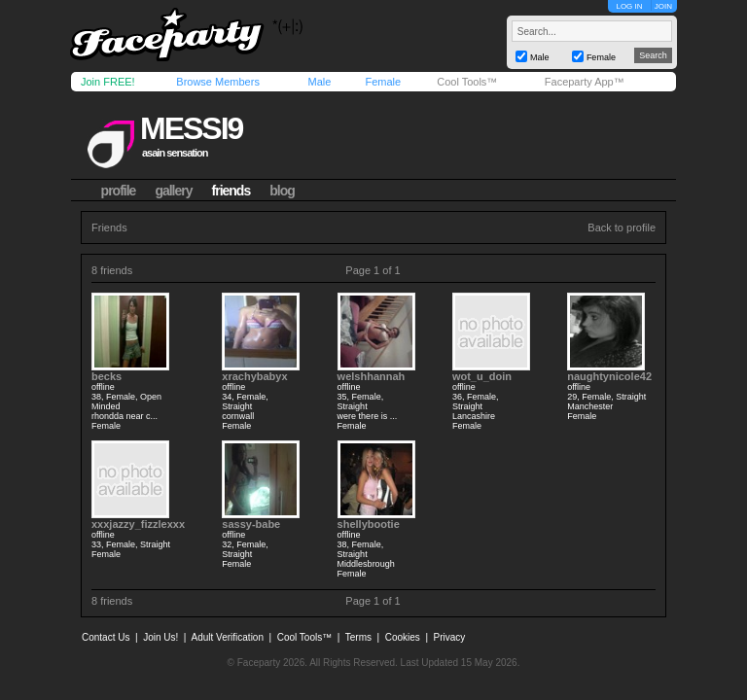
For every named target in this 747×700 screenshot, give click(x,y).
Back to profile (621, 227)
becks (106, 376)
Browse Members (218, 82)
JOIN (663, 6)
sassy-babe (251, 524)
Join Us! (160, 637)
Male (319, 82)
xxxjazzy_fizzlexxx (138, 524)
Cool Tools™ (467, 82)
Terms (358, 637)
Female (383, 82)
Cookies (402, 637)
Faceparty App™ (584, 82)
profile (118, 190)
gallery (173, 190)
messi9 (191, 128)
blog (282, 190)
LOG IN (629, 6)
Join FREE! (108, 82)
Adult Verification (227, 637)
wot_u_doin (482, 376)
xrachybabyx (254, 376)
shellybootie (369, 524)
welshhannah (372, 376)
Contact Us (105, 637)
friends (231, 190)
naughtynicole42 (609, 376)
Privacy (450, 637)
